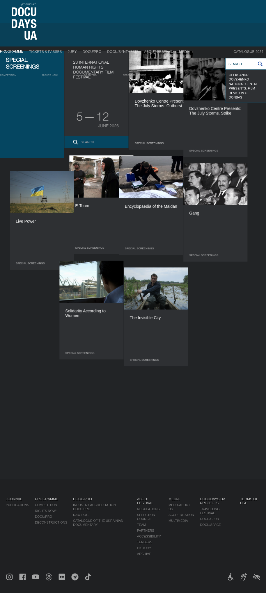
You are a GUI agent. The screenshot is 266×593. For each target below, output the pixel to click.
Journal (14, 499)
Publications (17, 505)
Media (184, 52)
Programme (11, 51)
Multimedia (178, 520)
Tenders (144, 542)
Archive (144, 554)
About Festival (158, 52)
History (144, 548)
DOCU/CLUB (209, 519)
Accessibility (149, 536)
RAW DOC (80, 515)
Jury (72, 52)
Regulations (148, 509)
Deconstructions (134, 75)
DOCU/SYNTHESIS (122, 52)
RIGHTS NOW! (50, 75)
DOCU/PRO (92, 52)
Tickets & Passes (45, 52)
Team (141, 524)
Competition (8, 75)
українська (28, 4)
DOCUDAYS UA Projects (212, 501)
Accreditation (181, 515)
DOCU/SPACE (210, 524)
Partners (145, 530)
